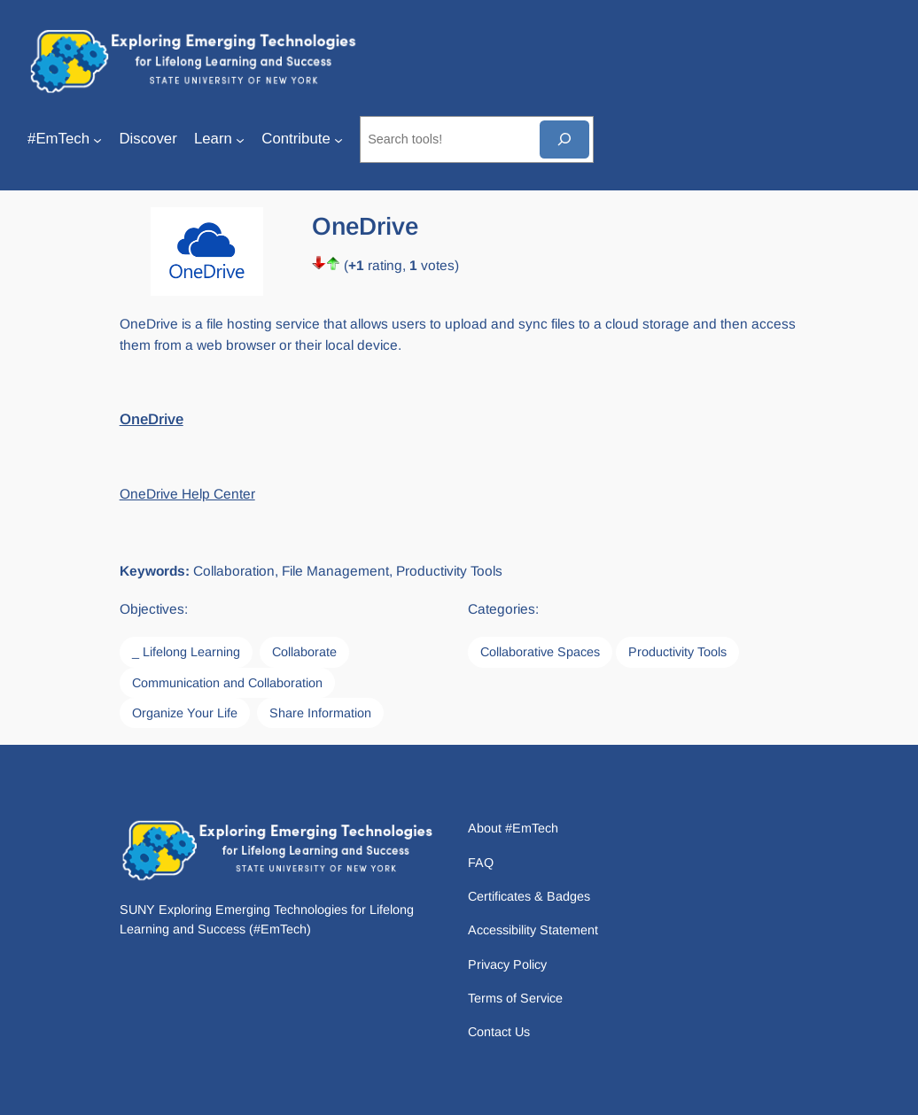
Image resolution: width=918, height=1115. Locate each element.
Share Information (320, 713)
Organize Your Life (184, 713)
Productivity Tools (677, 652)
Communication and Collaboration (227, 683)
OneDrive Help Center (187, 493)
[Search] (564, 139)
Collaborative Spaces (540, 652)
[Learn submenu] (240, 139)
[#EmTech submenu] (97, 139)
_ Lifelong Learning (186, 652)
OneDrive (151, 419)
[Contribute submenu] (338, 139)
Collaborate (304, 652)
